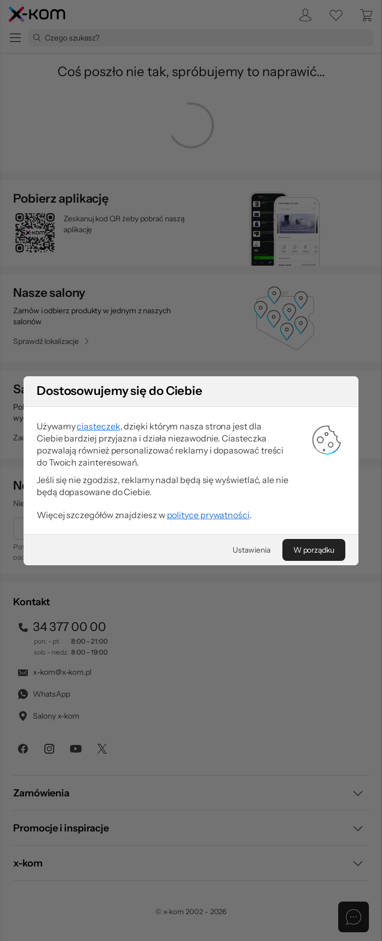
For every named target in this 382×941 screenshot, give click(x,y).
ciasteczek (98, 426)
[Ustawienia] (251, 550)
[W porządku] (313, 550)
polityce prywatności (208, 514)
